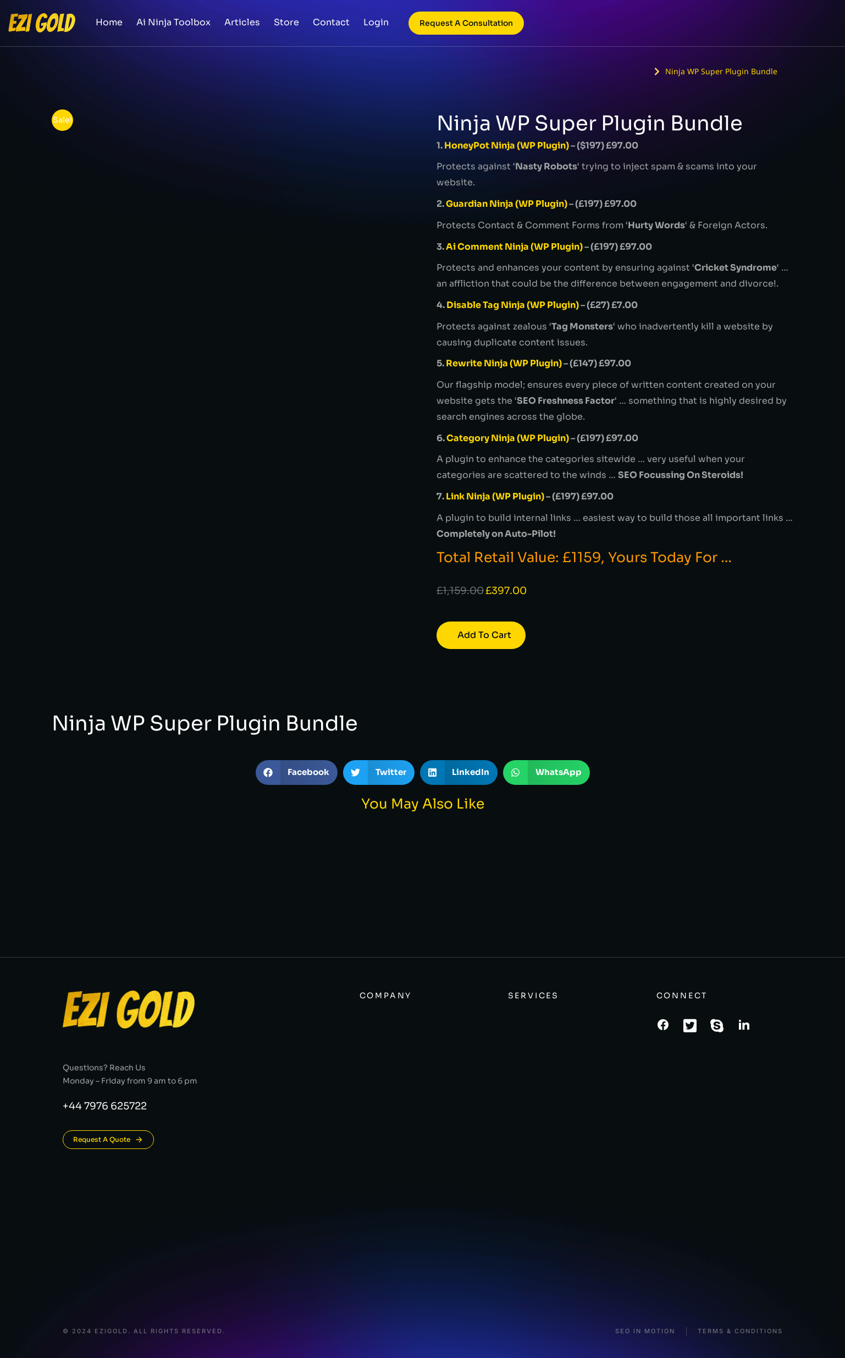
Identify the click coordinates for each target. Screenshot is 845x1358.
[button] (297, 772)
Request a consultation (466, 27)
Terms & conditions (740, 1331)
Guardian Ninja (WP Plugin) (506, 204)
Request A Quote (108, 1139)
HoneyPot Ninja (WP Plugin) (506, 145)
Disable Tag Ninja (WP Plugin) (512, 305)
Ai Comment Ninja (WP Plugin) (514, 246)
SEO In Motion (645, 1331)
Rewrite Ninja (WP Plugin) (504, 363)
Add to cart (484, 635)
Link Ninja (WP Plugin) (495, 496)
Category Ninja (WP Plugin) (507, 438)
